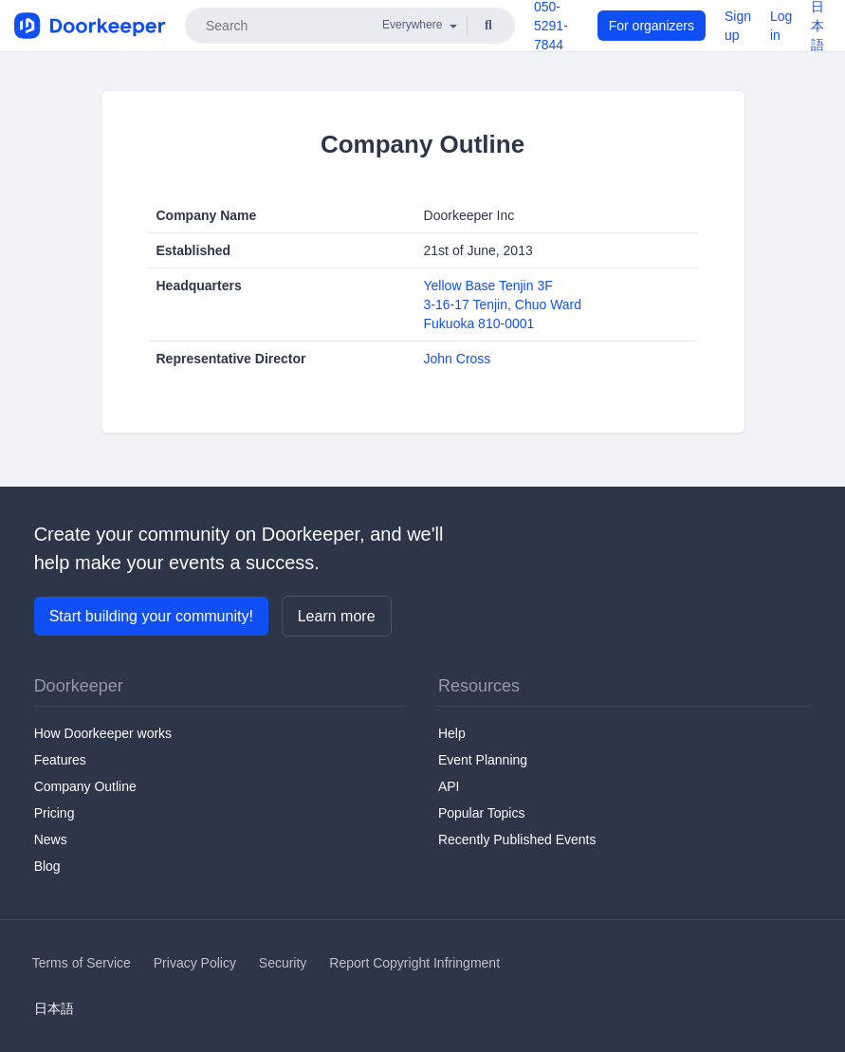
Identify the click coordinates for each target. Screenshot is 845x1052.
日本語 (54, 1008)
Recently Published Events (517, 839)
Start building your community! (151, 616)
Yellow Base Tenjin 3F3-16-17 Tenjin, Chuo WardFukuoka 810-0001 (503, 304)
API (449, 786)
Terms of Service (81, 962)
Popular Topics (481, 813)
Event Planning (482, 759)
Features (60, 759)
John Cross (457, 358)
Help (452, 733)
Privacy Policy (195, 962)
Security (283, 962)
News (50, 839)
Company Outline (85, 786)
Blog (47, 866)
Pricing (54, 813)
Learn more (337, 616)
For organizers (651, 25)
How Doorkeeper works (103, 733)
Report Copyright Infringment (414, 962)
